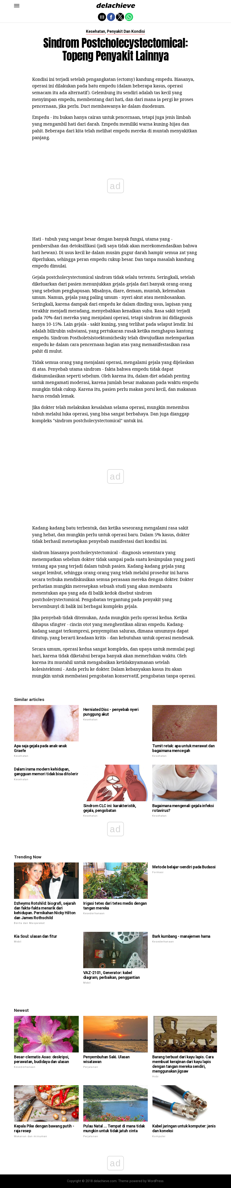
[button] (16, 5)
